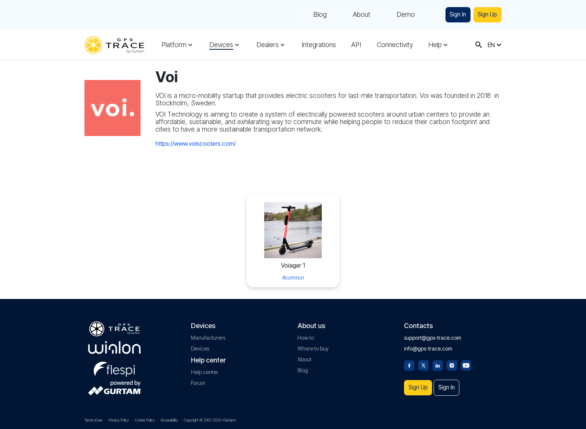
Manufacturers (208, 333)
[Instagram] (452, 360)
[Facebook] (409, 360)
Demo (395, 15)
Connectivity (393, 44)
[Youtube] (466, 360)
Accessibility (169, 420)
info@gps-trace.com (428, 344)
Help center (204, 368)
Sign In (450, 15)
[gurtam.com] (114, 343)
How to (305, 333)
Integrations (317, 44)
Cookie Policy (145, 420)
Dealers (267, 44)
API (355, 44)
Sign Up (485, 15)
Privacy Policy (118, 420)
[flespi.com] (114, 364)
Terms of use (93, 420)
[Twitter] (423, 360)
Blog (309, 15)
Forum (198, 379)
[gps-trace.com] (114, 45)
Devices (221, 44)
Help (433, 44)
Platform (173, 44)
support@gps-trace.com (432, 333)
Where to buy (313, 344)
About (351, 15)
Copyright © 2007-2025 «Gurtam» (210, 420)
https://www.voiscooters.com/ (195, 143)
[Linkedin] (437, 360)
